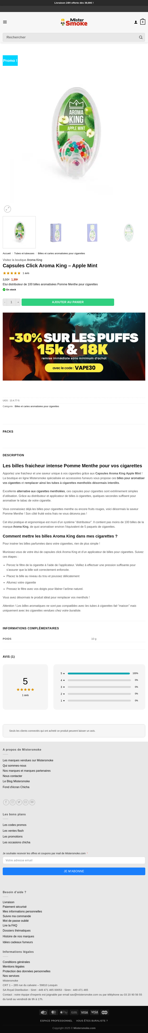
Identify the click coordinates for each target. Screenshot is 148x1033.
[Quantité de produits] (11, 302)
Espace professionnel (56, 1020)
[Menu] (5, 21)
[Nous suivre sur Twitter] (19, 802)
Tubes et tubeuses (24, 253)
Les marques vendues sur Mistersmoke (28, 760)
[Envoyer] (141, 37)
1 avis (26, 273)
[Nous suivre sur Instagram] (13, 802)
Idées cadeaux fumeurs (18, 942)
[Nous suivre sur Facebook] (6, 802)
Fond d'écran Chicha (16, 787)
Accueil (7, 253)
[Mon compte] (136, 22)
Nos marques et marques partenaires (27, 770)
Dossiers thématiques (17, 930)
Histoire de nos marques (18, 936)
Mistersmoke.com (85, 1028)
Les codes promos (14, 824)
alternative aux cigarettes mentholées (41, 491)
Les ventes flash (13, 830)
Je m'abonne (74, 871)
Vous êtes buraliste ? (92, 1020)
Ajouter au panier (68, 302)
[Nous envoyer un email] (26, 802)
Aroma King (34, 259)
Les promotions (12, 836)
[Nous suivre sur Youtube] (32, 802)
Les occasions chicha (16, 842)
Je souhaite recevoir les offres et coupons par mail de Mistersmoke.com (44, 853)
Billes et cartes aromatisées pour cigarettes (61, 253)
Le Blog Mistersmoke (16, 781)
